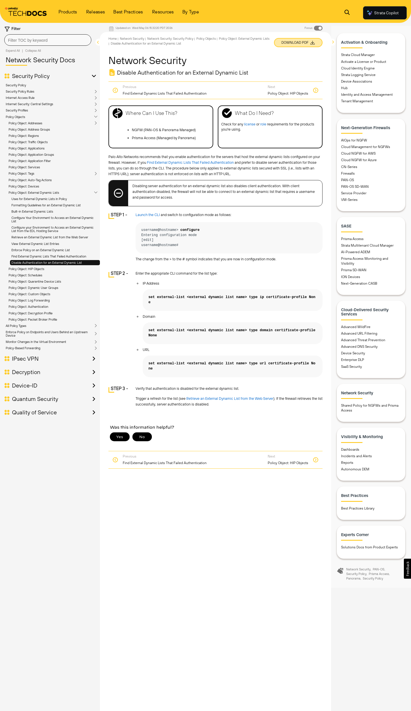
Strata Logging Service (358, 76)
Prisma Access (352, 240)
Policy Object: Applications (27, 148)
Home (112, 38)
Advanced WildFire (355, 328)
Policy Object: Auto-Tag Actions (30, 180)
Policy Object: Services (24, 167)
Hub (344, 89)
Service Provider (353, 194)
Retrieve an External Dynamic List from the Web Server (49, 237)
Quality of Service (34, 412)
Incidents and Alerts (356, 457)
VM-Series (349, 201)
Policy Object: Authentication (28, 306)
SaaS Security (351, 368)
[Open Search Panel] (347, 13)
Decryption (26, 372)
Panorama (353, 579)
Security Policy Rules (20, 91)
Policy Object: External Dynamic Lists (34, 192)
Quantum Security (35, 399)
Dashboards (350, 451)
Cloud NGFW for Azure (359, 161)
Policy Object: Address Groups (29, 129)
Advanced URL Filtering (359, 335)
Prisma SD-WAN (353, 271)
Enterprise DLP (352, 361)
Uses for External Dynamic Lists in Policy (39, 199)
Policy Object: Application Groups (31, 154)
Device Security (353, 354)
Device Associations (356, 83)
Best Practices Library (357, 510)
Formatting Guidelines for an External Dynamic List (46, 205)
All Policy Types (16, 325)
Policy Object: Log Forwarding (29, 300)
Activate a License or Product (363, 63)
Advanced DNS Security (359, 348)
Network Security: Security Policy (170, 38)
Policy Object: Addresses (25, 123)
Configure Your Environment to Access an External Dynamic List (52, 219)
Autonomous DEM (355, 470)
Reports (347, 464)
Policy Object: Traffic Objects (28, 142)
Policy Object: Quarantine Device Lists (35, 281)
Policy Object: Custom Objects (29, 294)
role (263, 124)
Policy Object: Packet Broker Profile (33, 319)
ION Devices (350, 278)
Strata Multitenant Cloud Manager (367, 247)
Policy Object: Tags (21, 173)
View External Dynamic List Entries (35, 243)
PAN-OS (347, 181)
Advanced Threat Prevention (363, 341)
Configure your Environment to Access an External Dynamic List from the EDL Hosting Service (52, 229)
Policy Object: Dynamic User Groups (33, 287)
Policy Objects (15, 117)
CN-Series (349, 168)
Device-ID (24, 385)
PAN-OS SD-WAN (355, 188)
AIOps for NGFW (354, 141)
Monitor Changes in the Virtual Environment (36, 341)
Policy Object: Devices (24, 186)
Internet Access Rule (20, 97)
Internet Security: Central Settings (29, 104)
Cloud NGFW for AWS (358, 155)
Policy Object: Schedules (25, 275)
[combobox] (47, 40)
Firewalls (348, 175)
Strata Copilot (382, 12)
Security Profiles (17, 110)
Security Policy (31, 76)
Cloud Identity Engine (358, 69)
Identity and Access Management (367, 96)
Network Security (132, 38)
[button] (407, 569)
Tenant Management (357, 102)
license (249, 124)
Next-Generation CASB (359, 285)
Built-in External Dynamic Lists (32, 211)
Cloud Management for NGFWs (365, 148)
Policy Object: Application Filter (30, 161)
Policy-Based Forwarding (23, 348)
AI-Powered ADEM (355, 253)
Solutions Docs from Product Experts (369, 548)
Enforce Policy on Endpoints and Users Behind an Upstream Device (47, 333)
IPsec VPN (25, 359)
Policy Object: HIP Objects (26, 269)
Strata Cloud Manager (358, 56)
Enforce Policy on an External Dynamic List (40, 250)
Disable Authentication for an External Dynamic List (46, 262)
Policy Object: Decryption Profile (31, 313)
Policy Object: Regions (24, 135)
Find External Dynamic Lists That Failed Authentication (48, 256)
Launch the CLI (148, 215)
